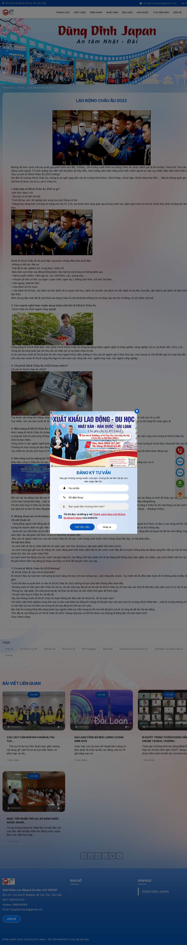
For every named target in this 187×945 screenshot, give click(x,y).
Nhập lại (107, 527)
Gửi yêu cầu (82, 527)
